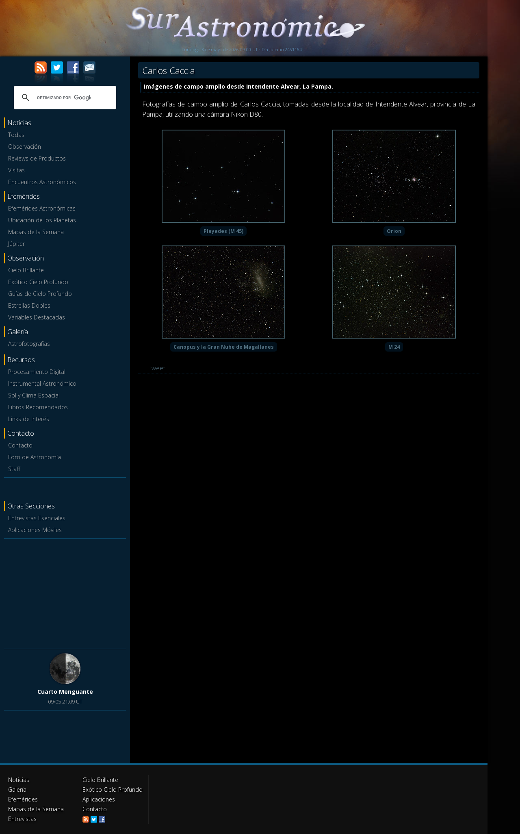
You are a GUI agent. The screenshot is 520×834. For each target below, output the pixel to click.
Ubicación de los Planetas (42, 220)
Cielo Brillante (26, 270)
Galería (17, 789)
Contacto (20, 445)
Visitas (16, 170)
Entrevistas (22, 819)
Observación (24, 146)
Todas (16, 135)
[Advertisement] (65, 592)
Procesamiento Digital (36, 372)
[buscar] (64, 97)
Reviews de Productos (37, 158)
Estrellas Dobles (29, 305)
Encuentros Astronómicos (42, 182)
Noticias (18, 780)
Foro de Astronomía (34, 457)
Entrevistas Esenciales (36, 518)
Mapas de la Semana (36, 232)
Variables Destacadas (36, 317)
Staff (14, 469)
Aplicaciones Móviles (35, 530)
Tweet (157, 368)
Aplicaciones (98, 799)
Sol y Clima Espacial (34, 395)
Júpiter (16, 244)
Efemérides (23, 799)
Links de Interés (28, 419)
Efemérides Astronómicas (42, 208)
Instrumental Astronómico (42, 383)
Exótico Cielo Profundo (38, 282)
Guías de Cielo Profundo (40, 294)
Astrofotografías (29, 344)
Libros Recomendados (38, 407)
